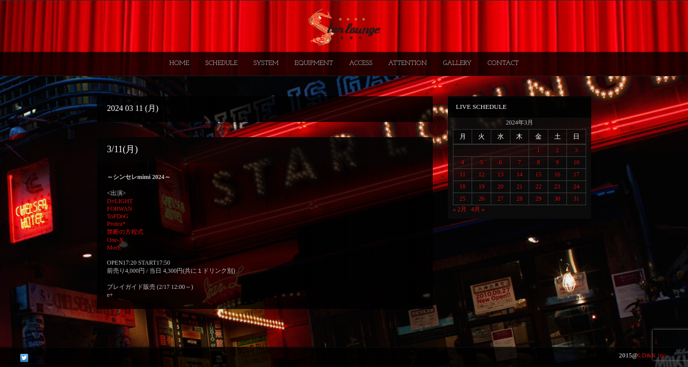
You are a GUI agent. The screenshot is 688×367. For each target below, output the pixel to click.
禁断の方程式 (125, 231)
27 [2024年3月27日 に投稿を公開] (500, 198)
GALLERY (457, 63)
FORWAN (119, 208)
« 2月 (460, 209)
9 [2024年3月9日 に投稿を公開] (557, 162)
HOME (179, 63)
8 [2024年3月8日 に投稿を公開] (538, 162)
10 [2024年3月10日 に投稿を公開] (577, 162)
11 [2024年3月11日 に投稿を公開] (463, 174)
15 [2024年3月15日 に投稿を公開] (538, 174)
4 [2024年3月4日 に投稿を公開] (462, 162)
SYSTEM (266, 63)
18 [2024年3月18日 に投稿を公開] (463, 186)
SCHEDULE (221, 63)
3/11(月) (122, 149)
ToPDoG (118, 216)
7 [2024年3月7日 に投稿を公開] (519, 162)
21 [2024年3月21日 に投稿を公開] (520, 186)
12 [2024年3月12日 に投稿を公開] (482, 174)
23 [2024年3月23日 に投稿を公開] (557, 186)
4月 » (478, 209)
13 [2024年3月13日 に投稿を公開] (500, 174)
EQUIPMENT (314, 63)
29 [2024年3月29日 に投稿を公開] (538, 198)
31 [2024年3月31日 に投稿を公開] (577, 198)
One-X (115, 239)
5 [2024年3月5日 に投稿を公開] (481, 162)
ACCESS (360, 63)
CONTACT (503, 63)
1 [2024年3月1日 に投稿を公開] (538, 150)
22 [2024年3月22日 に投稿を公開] (538, 186)
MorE (114, 247)
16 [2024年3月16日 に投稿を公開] (557, 174)
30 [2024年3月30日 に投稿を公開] (557, 198)
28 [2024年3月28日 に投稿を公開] (520, 198)
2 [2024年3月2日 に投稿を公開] (557, 150)
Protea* (116, 223)
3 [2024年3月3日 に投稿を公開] (576, 150)
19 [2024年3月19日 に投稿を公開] (482, 186)
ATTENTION (407, 63)
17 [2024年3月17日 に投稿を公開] (577, 174)
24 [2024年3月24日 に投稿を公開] (577, 186)
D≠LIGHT (120, 201)
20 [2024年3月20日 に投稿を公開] (500, 186)
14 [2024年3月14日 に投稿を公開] (520, 174)
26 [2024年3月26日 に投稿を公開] (482, 198)
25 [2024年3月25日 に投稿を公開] (463, 198)
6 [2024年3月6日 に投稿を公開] (500, 162)
